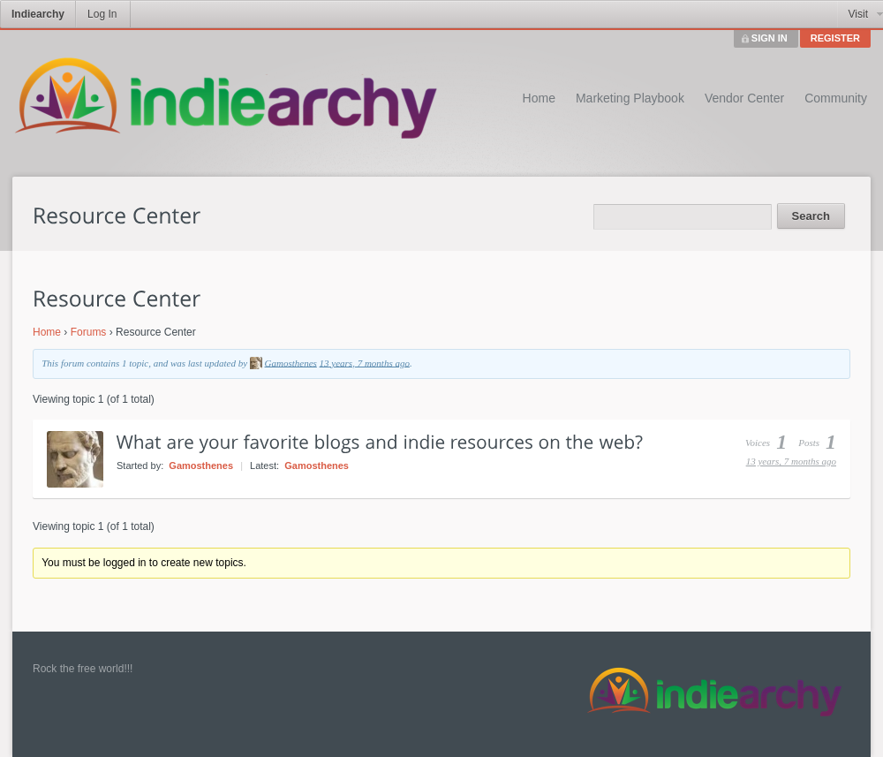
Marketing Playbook (630, 98)
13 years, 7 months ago (365, 362)
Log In (102, 14)
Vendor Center (744, 98)
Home (539, 98)
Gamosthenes (291, 362)
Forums (89, 332)
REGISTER (835, 38)
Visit (858, 14)
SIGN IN (769, 38)
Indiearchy (37, 14)
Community (835, 98)
